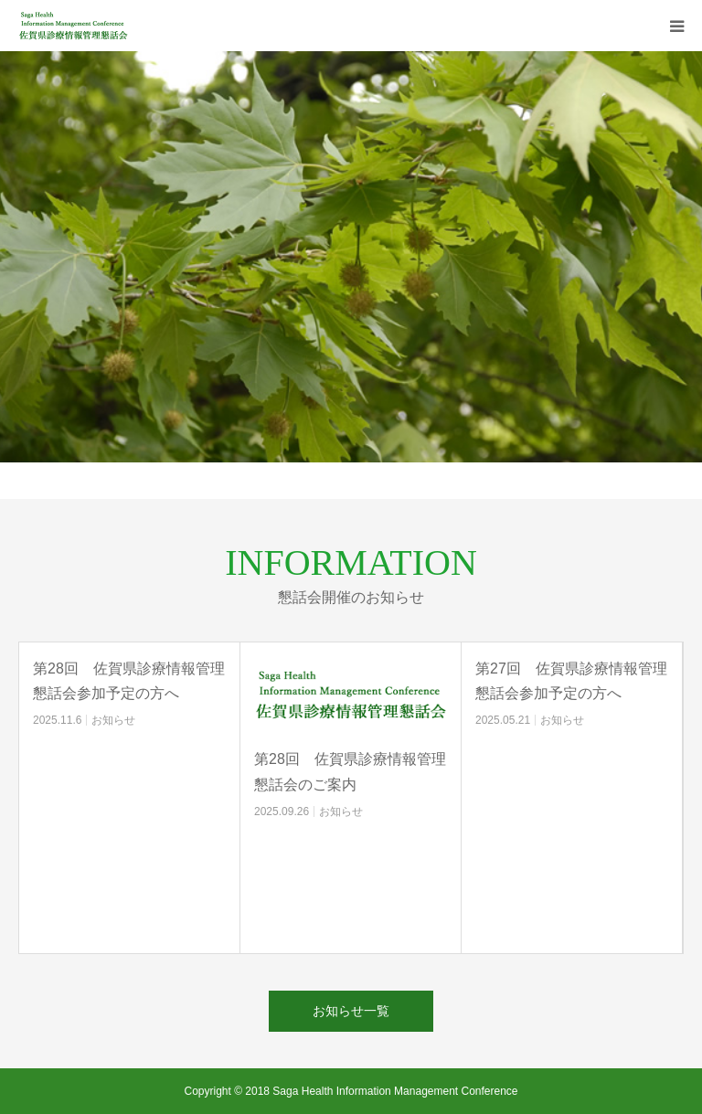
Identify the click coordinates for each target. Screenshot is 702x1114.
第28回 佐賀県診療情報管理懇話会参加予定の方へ (129, 681)
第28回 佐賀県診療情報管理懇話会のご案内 (350, 771)
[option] (351, 256)
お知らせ (113, 720)
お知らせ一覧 (351, 1010)
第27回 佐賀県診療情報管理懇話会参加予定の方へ (571, 681)
